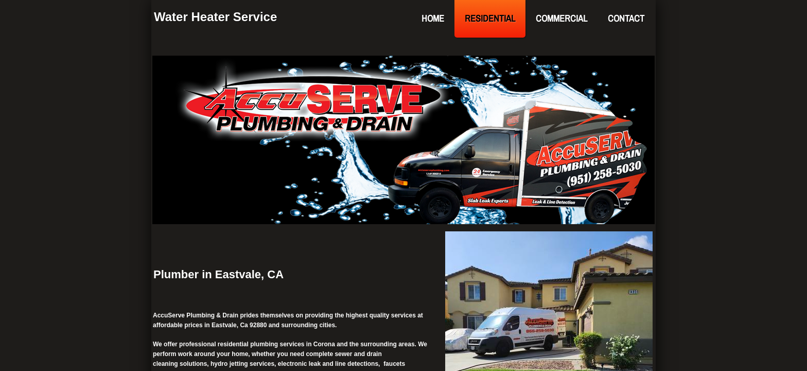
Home (433, 18)
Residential (490, 18)
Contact (626, 18)
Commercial (561, 18)
